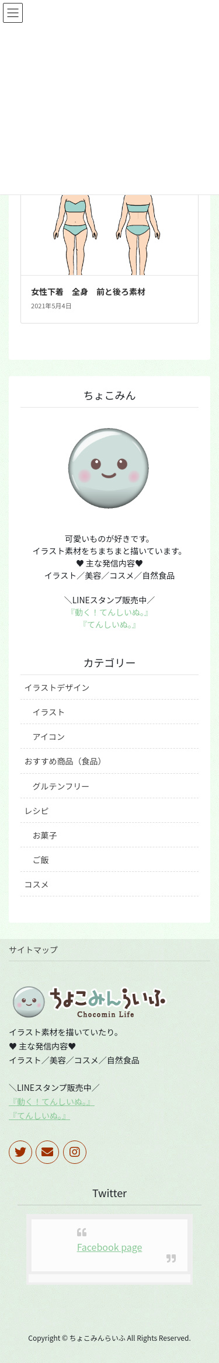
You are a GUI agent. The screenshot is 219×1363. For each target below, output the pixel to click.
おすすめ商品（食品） (65, 761)
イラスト (49, 712)
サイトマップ (33, 949)
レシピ (37, 810)
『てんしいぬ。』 (109, 624)
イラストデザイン (57, 687)
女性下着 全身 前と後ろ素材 (88, 291)
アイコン (49, 736)
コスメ (37, 884)
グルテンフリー (61, 786)
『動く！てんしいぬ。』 (109, 612)
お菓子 (45, 835)
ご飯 (41, 859)
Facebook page (109, 1247)
